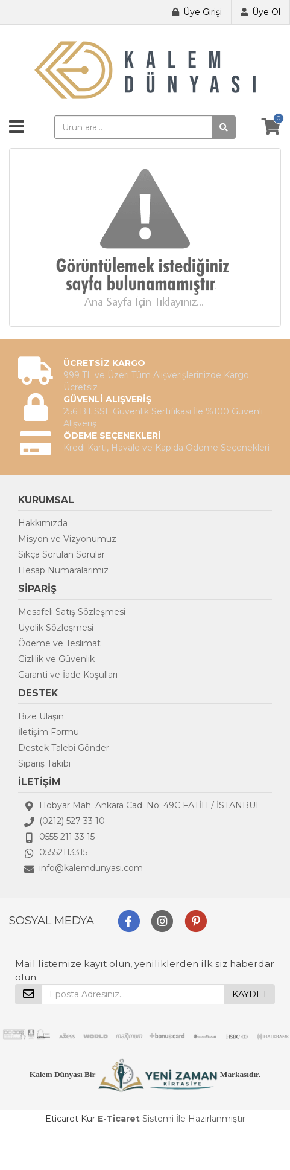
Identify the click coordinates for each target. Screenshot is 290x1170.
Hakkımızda (43, 523)
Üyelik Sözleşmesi (55, 627)
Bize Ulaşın (41, 716)
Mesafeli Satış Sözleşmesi (71, 611)
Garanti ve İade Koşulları (68, 674)
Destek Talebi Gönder (63, 747)
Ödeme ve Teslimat (59, 643)
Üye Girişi (202, 12)
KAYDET (249, 994)
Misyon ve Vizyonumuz (67, 538)
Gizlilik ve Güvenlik (56, 659)
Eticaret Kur (70, 1118)
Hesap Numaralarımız (63, 570)
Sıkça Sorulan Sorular (61, 554)
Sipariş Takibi (44, 763)
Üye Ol (266, 12)
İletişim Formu (48, 732)
